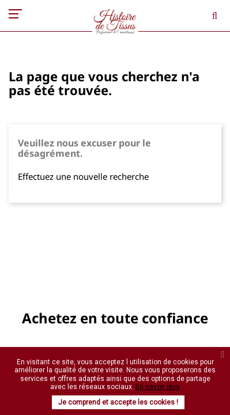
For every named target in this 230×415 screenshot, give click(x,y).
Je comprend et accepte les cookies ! (118, 402)
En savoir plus (157, 387)
